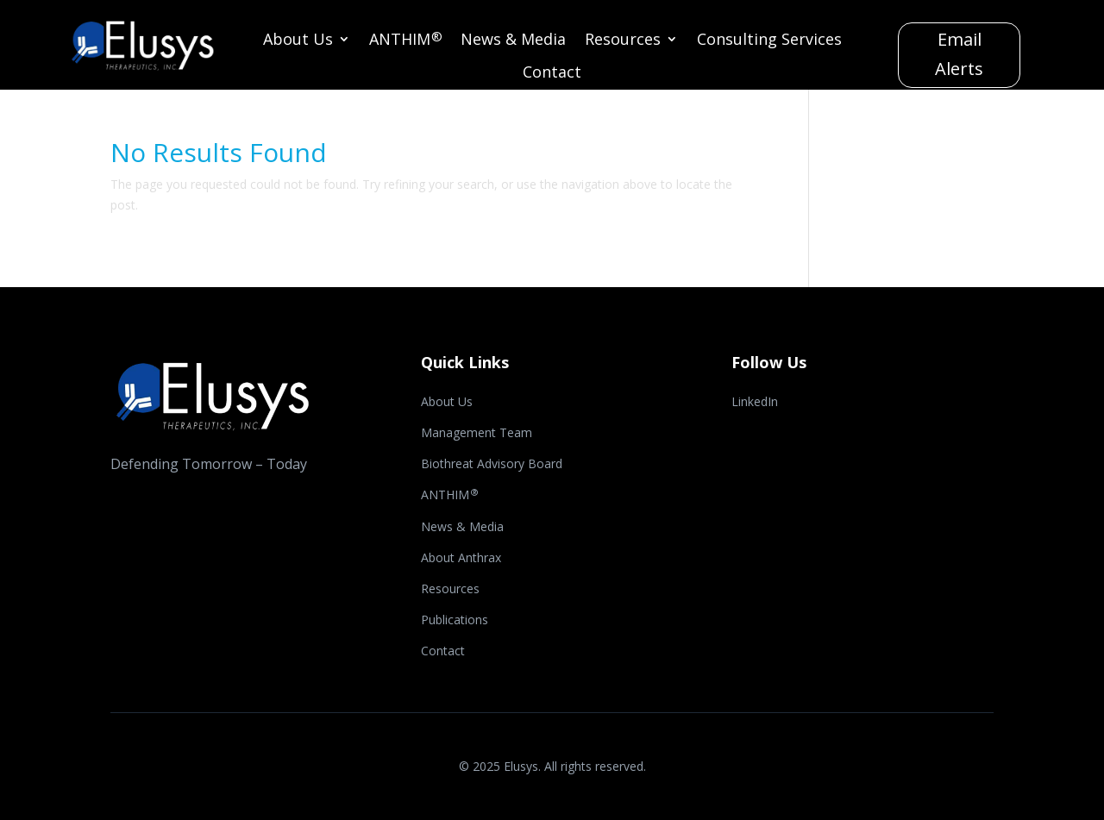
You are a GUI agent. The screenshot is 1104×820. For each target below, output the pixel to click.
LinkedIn (754, 403)
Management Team (476, 434)
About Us (298, 41)
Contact (552, 74)
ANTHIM (405, 41)
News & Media (513, 41)
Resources (623, 41)
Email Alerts (959, 54)
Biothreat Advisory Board (491, 465)
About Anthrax (461, 559)
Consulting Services (769, 41)
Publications (454, 621)
